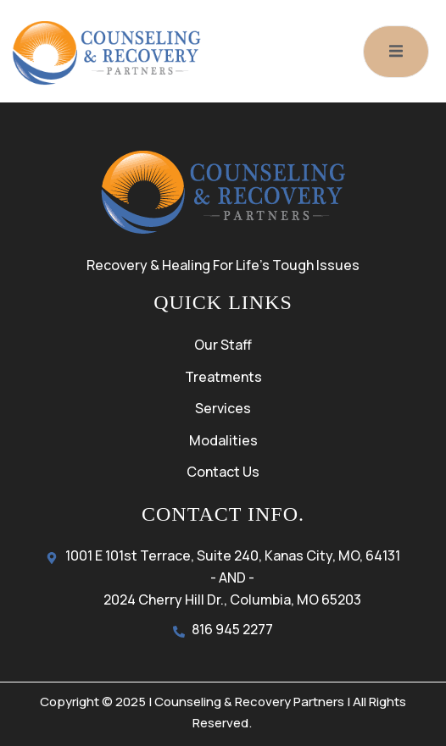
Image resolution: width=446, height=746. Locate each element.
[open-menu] (396, 51)
